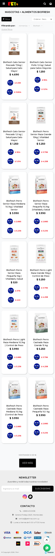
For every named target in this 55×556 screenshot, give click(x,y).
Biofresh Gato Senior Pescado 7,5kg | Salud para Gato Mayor (14, 66)
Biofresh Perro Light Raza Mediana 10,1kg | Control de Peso (14, 342)
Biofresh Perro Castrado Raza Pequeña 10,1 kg (40, 408)
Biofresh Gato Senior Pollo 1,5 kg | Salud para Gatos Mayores (41, 65)
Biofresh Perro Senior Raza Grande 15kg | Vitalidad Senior (41, 136)
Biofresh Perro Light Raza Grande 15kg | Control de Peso (41, 273)
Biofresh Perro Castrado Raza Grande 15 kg (41, 342)
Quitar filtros (6, 29)
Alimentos (23, 26)
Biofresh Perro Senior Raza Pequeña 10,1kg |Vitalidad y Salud (41, 205)
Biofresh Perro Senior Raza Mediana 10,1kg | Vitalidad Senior (14, 205)
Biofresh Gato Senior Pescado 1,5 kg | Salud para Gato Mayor (14, 136)
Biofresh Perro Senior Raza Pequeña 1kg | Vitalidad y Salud (14, 274)
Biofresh (36, 26)
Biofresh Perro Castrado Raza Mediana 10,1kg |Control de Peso (14, 410)
